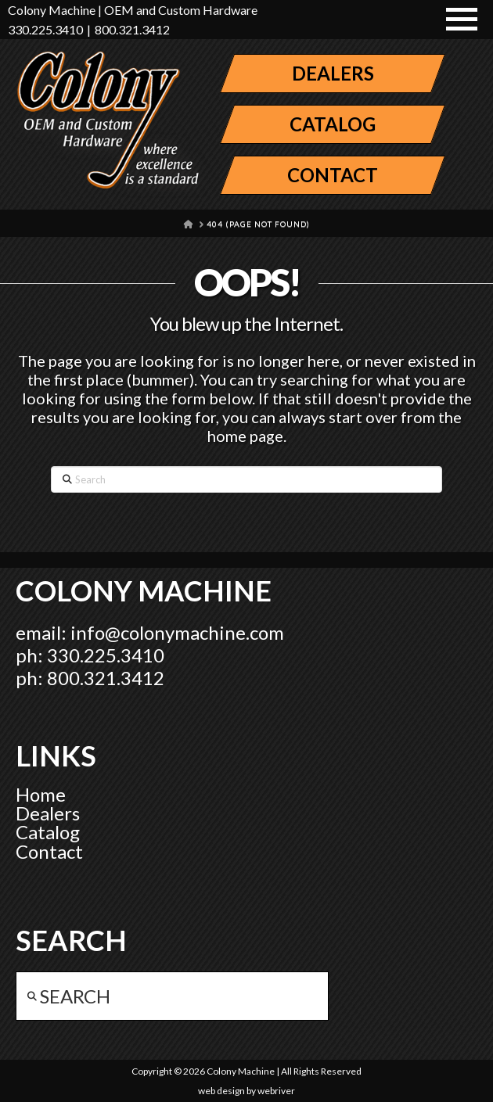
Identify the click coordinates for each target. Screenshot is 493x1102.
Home (41, 794)
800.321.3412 (132, 29)
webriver (276, 1091)
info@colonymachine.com (177, 632)
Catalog (48, 831)
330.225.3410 (45, 29)
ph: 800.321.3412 (90, 677)
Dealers (48, 813)
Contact (49, 851)
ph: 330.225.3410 (90, 655)
